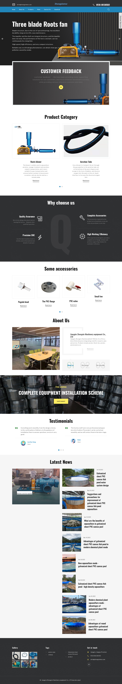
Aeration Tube (86, 185)
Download (57, 9)
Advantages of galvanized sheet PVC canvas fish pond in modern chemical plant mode (96, 544)
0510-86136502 (103, 4)
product (71, 657)
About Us (21, 9)
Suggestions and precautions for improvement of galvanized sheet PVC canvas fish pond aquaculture (97, 501)
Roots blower (35, 185)
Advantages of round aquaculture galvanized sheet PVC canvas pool (98, 626)
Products (31, 9)
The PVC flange (48, 313)
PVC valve (73, 313)
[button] (2, 39)
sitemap (51, 655)
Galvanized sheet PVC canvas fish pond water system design (103, 479)
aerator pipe (53, 652)
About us (71, 365)
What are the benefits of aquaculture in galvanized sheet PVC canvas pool (95, 523)
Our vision (85, 365)
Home (13, 9)
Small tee (99, 307)
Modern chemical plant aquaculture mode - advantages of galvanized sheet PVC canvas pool (98, 605)
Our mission (101, 365)
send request (61, 401)
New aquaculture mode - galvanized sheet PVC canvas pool (92, 564)
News (38, 9)
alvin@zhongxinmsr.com (99, 659)
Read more (98, 310)
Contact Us (47, 9)
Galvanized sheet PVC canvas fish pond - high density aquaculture (92, 585)
